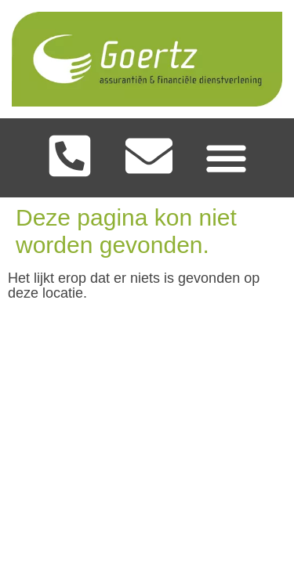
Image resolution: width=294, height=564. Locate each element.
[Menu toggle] (226, 157)
